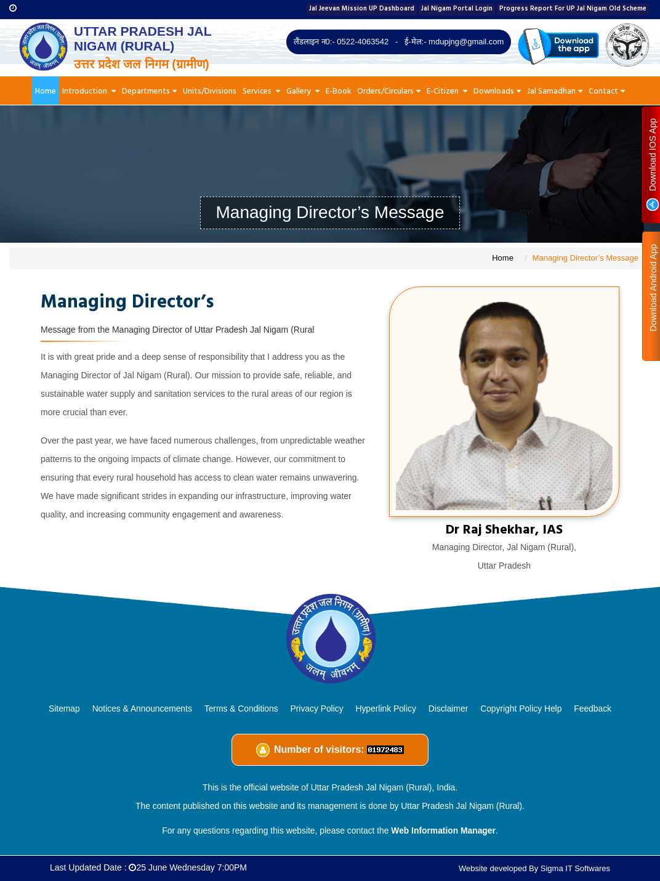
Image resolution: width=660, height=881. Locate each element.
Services (261, 91)
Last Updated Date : (148, 867)
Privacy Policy (317, 708)
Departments (149, 91)
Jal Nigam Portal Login (457, 8)
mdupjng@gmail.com (466, 41)
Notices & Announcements (142, 708)
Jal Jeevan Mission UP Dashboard (361, 8)
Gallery (303, 91)
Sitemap (64, 708)
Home (45, 91)
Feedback (592, 708)
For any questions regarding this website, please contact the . (329, 830)
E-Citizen (447, 91)
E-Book (338, 91)
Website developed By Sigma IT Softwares (534, 868)
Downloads (497, 91)
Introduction (89, 91)
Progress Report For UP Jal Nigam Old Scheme (572, 8)
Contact (607, 91)
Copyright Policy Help (520, 708)
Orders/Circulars (389, 91)
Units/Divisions (209, 91)
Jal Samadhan (554, 91)
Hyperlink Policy (385, 708)
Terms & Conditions (241, 708)
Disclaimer (449, 708)
